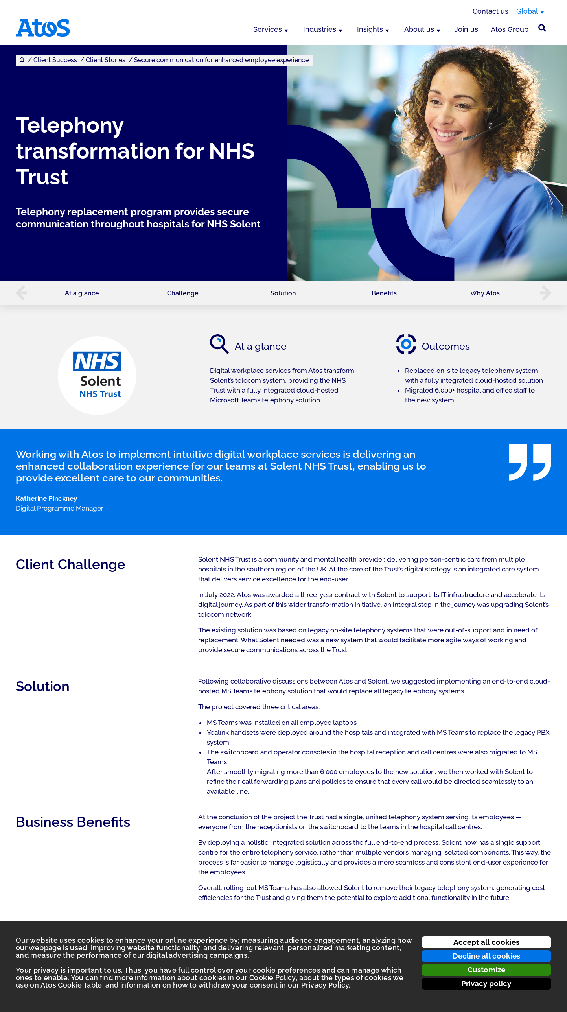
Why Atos (485, 293)
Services (267, 29)
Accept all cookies (486, 942)
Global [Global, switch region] (527, 11)
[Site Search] (542, 28)
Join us (466, 29)
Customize (486, 969)
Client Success (55, 60)
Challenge (183, 293)
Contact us (490, 11)
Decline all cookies (486, 955)
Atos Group (509, 29)
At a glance (82, 293)
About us (419, 29)
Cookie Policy (272, 977)
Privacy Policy (325, 985)
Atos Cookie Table (71, 985)
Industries (319, 29)
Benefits (384, 293)
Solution (283, 293)
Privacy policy (486, 983)
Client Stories (105, 60)
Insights (370, 29)
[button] (17, 293)
